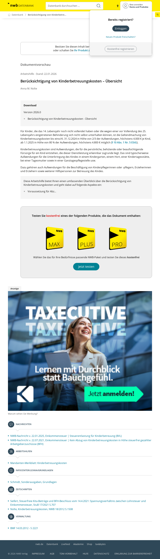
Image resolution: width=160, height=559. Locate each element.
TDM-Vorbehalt (69, 553)
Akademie (78, 544)
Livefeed (65, 544)
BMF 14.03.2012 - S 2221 (24, 528)
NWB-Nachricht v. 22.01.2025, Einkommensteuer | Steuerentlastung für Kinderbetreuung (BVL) (66, 436)
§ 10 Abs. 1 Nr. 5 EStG (124, 142)
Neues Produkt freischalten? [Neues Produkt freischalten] (120, 36)
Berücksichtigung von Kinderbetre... (47, 14)
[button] (117, 6)
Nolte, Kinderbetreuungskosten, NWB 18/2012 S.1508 (41, 509)
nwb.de (39, 544)
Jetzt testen (86, 267)
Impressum (38, 553)
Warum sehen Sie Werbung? (23, 413)
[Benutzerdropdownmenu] (136, 5)
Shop (89, 544)
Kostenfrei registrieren (120, 49)
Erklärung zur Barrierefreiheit (133, 553)
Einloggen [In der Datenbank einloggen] (121, 28)
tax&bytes (100, 544)
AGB (52, 553)
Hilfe (85, 553)
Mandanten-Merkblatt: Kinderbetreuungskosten (38, 463)
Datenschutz (101, 553)
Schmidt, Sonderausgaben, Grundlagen (33, 482)
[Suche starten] (98, 6)
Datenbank (52, 544)
